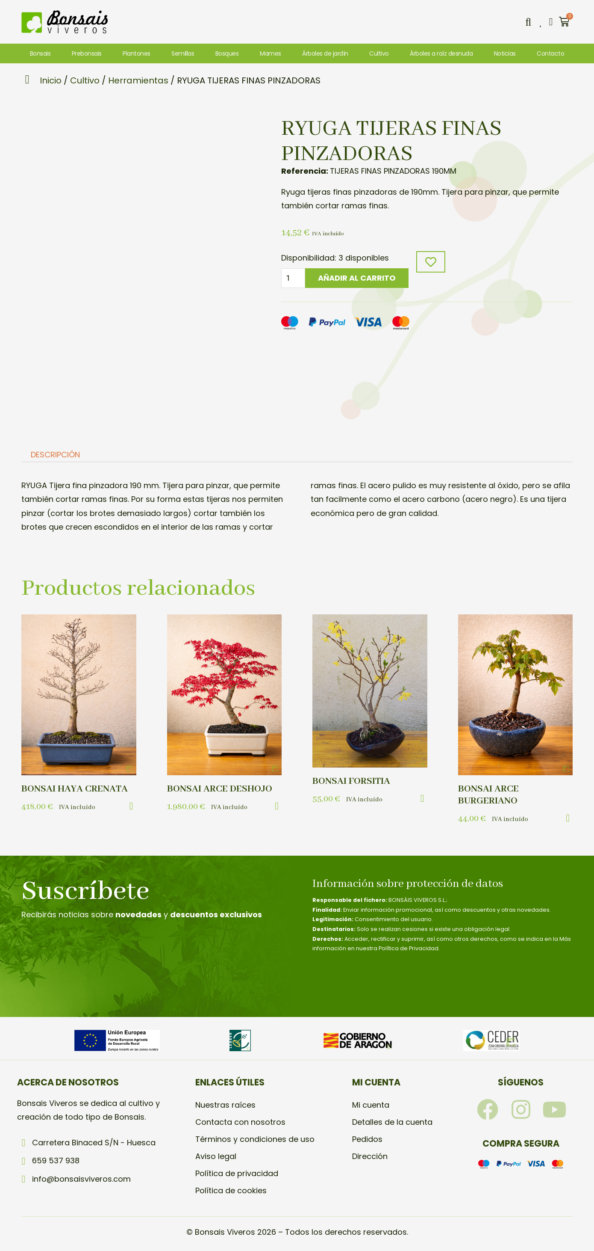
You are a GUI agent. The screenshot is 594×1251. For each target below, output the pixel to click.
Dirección (370, 1156)
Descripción (55, 455)
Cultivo (379, 53)
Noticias (505, 53)
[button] (528, 22)
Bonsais (40, 53)
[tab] (55, 455)
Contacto (550, 53)
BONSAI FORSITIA (351, 781)
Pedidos (367, 1139)
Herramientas (138, 80)
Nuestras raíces (225, 1105)
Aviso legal (215, 1156)
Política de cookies (231, 1190)
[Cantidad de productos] (293, 278)
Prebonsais (87, 53)
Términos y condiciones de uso (255, 1139)
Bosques (227, 53)
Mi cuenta (370, 1105)
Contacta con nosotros (240, 1122)
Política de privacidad (236, 1173)
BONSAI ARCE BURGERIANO (488, 795)
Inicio (51, 80)
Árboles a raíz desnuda (441, 53)
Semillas (182, 53)
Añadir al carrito (357, 278)
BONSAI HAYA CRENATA (74, 789)
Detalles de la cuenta (392, 1122)
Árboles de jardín (325, 53)
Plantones (136, 53)
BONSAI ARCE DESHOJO (219, 789)
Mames (270, 53)
